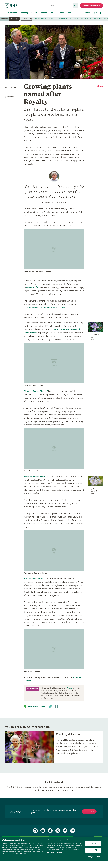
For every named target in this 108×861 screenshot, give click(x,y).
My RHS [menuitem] (96, 13)
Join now (88, 812)
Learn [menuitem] (52, 13)
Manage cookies (93, 857)
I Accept (93, 843)
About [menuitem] (87, 13)
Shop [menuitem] (69, 13)
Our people (14, 19)
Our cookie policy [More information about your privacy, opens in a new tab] (21, 854)
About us (4, 19)
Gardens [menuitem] (43, 13)
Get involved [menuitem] (12, 13)
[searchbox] (60, 5)
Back (100, 86)
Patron (69, 688)
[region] (54, 849)
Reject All (93, 850)
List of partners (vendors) (54, 852)
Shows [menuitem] (34, 13)
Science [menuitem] (61, 13)
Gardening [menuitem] (24, 13)
